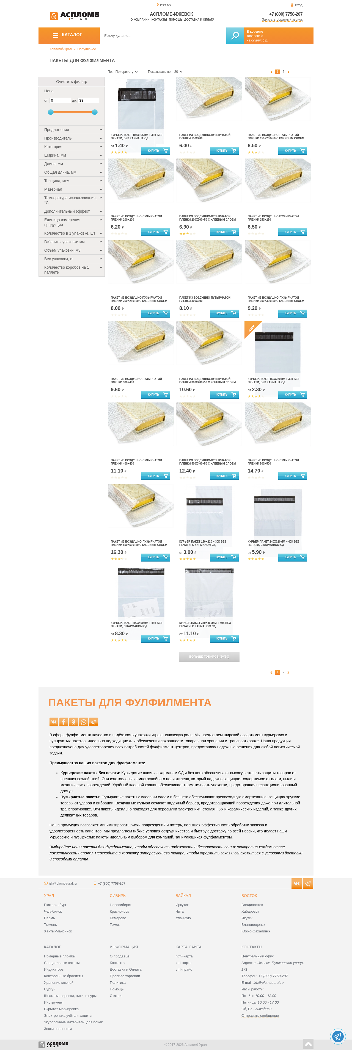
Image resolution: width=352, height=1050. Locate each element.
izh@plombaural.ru (63, 883)
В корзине (255, 32)
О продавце (119, 956)
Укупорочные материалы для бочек (73, 1022)
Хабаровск (250, 911)
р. (265, 40)
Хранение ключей (58, 982)
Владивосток (252, 905)
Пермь (49, 918)
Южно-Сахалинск (255, 931)
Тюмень (50, 925)
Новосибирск (120, 905)
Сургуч (49, 989)
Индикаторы (54, 969)
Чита (180, 911)
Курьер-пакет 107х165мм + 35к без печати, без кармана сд (136, 137)
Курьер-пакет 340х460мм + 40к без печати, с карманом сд (205, 624)
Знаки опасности (58, 1029)
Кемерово (118, 918)
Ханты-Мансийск (58, 931)
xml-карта (184, 963)
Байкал (183, 895)
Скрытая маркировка (61, 1009)
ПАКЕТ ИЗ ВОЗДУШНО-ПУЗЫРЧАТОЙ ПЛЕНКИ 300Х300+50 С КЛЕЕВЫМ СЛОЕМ (276, 299)
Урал (49, 895)
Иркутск (182, 905)
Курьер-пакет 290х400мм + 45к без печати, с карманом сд (136, 624)
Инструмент (54, 1002)
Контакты (159, 19)
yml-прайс (184, 969)
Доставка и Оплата (125, 969)
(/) (209, 656)
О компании (140, 19)
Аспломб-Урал (61, 49)
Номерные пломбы (60, 956)
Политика (118, 982)
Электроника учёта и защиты (68, 1015)
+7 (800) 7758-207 (285, 14)
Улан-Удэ (183, 918)
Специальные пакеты (62, 963)
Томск (114, 925)
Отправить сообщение (260, 1015)
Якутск (246, 918)
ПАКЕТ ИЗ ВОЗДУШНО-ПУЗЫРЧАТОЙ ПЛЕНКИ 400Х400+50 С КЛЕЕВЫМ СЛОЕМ (207, 462)
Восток (249, 895)
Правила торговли (125, 976)
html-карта (184, 956)
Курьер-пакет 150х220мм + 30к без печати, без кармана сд (273, 380)
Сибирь (118, 895)
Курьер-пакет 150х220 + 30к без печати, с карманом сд (202, 543)
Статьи (115, 996)
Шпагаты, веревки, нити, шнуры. (71, 996)
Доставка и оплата (199, 19)
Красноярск (119, 911)
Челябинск (53, 911)
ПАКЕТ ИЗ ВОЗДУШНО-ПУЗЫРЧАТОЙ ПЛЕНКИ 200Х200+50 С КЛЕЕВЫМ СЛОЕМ (207, 218)
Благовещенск (253, 925)
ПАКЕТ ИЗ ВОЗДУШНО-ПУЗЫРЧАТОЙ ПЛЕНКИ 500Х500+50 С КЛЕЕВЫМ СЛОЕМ (139, 543)
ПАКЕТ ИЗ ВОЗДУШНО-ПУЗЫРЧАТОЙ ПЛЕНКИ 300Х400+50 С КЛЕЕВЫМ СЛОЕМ (207, 380)
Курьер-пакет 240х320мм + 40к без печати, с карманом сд (273, 543)
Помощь (175, 19)
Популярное (86, 49)
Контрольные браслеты (63, 976)
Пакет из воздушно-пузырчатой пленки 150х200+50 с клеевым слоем (276, 137)
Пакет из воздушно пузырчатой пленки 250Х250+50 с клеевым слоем (139, 299)
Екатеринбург (55, 905)
